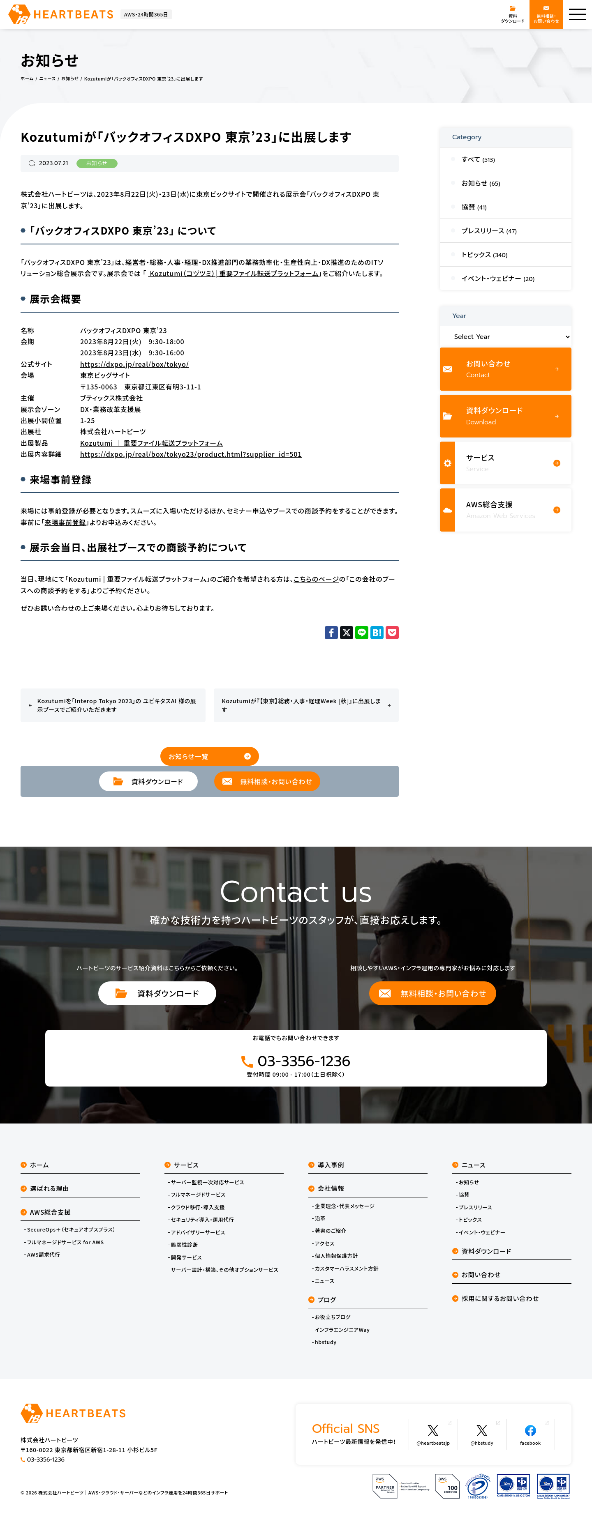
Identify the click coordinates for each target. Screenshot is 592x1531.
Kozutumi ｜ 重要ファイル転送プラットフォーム (151, 442)
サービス (182, 1167)
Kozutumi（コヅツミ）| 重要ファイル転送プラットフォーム (233, 273)
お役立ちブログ (333, 1323)
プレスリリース (476, 1210)
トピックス (471, 1223)
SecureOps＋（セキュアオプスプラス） (73, 1233)
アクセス (325, 1247)
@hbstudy (481, 1440)
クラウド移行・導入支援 (199, 1210)
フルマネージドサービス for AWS (67, 1246)
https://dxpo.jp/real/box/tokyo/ (134, 363)
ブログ (323, 1305)
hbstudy (326, 1349)
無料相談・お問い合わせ (433, 994)
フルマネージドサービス (199, 1198)
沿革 (320, 1222)
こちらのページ (316, 578)
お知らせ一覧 (210, 756)
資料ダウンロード (157, 994)
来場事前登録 (65, 522)
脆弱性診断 (185, 1248)
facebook (533, 1440)
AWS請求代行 (44, 1259)
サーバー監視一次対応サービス (209, 1184)
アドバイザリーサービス (199, 1236)
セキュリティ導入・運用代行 (204, 1223)
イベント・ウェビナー (483, 1236)
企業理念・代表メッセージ (346, 1209)
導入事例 (327, 1167)
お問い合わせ (477, 1280)
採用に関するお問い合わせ (497, 1304)
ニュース (325, 1286)
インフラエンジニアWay (343, 1336)
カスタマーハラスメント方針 (348, 1273)
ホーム (35, 1167)
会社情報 (327, 1191)
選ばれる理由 (46, 1191)
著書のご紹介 (331, 1235)
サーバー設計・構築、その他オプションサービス (227, 1274)
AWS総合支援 (47, 1215)
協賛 (464, 1198)
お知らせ (97, 163)
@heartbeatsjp (427, 1440)
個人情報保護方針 (337, 1260)
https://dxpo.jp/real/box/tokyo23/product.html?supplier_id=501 (191, 453)
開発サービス (187, 1262)
